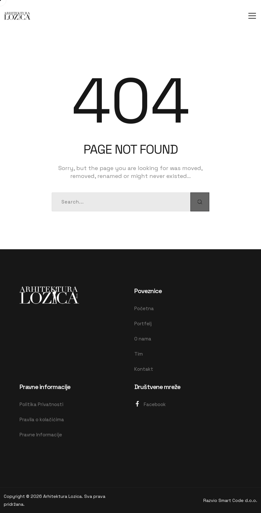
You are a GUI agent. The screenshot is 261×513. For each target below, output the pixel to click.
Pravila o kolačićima (42, 419)
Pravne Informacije (41, 435)
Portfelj (143, 324)
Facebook (150, 404)
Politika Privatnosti (41, 404)
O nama (142, 339)
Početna (144, 308)
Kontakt (143, 369)
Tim (138, 354)
